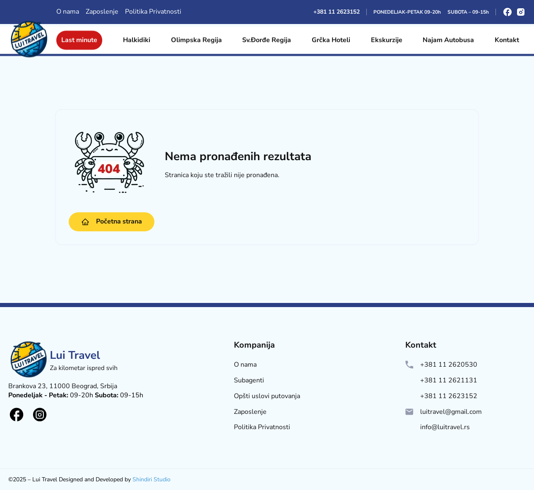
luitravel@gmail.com (451, 412)
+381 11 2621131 (448, 380)
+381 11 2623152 (336, 12)
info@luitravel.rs (445, 427)
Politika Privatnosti (153, 11)
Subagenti (249, 380)
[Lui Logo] (64, 378)
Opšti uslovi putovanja (267, 396)
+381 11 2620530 (448, 364)
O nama (67, 11)
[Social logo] (16, 414)
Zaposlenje (102, 11)
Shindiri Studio (151, 479)
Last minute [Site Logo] (79, 37)
